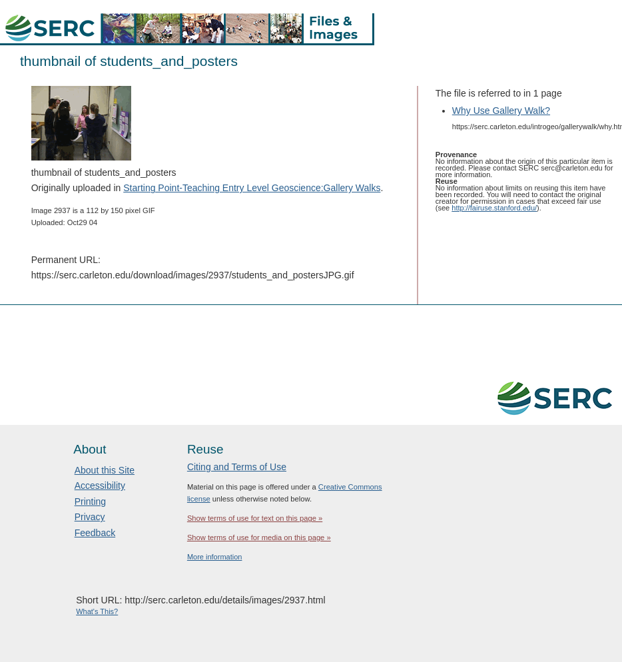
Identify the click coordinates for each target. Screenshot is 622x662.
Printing (90, 501)
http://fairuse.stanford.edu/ (494, 208)
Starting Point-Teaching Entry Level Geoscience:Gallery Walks (251, 187)
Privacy (90, 516)
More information (214, 557)
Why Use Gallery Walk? (501, 110)
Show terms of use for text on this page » (254, 518)
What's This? (97, 611)
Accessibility (100, 485)
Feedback (95, 532)
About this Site (105, 470)
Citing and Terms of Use (236, 467)
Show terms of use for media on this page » (259, 537)
